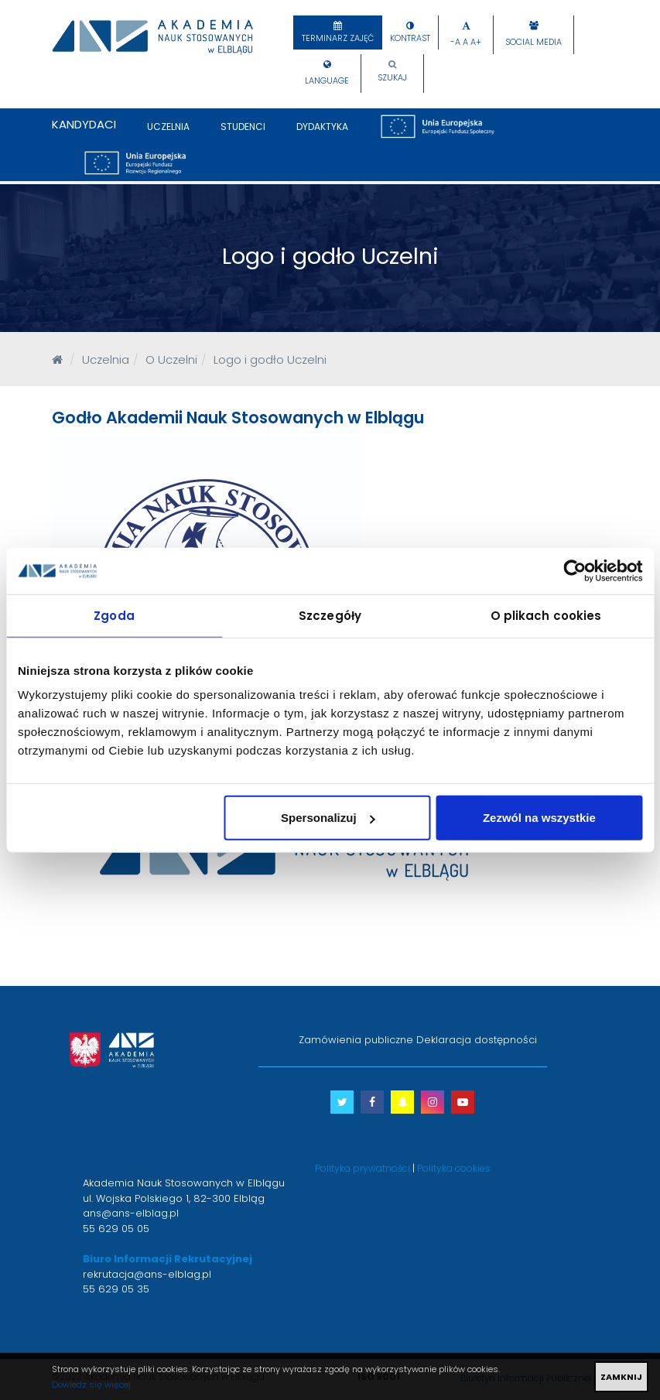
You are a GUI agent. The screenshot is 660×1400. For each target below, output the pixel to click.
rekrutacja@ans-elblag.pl (147, 1274)
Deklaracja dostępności (476, 1039)
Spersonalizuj (328, 817)
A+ (475, 42)
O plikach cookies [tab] (546, 615)
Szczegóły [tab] (330, 615)
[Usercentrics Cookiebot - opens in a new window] (574, 570)
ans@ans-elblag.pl (131, 1213)
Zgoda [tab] (114, 615)
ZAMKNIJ (621, 1377)
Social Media (533, 42)
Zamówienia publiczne (356, 1039)
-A (455, 42)
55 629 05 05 (116, 1228)
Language (327, 81)
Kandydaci (84, 124)
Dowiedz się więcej (91, 1384)
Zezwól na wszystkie (539, 817)
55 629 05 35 (116, 1289)
